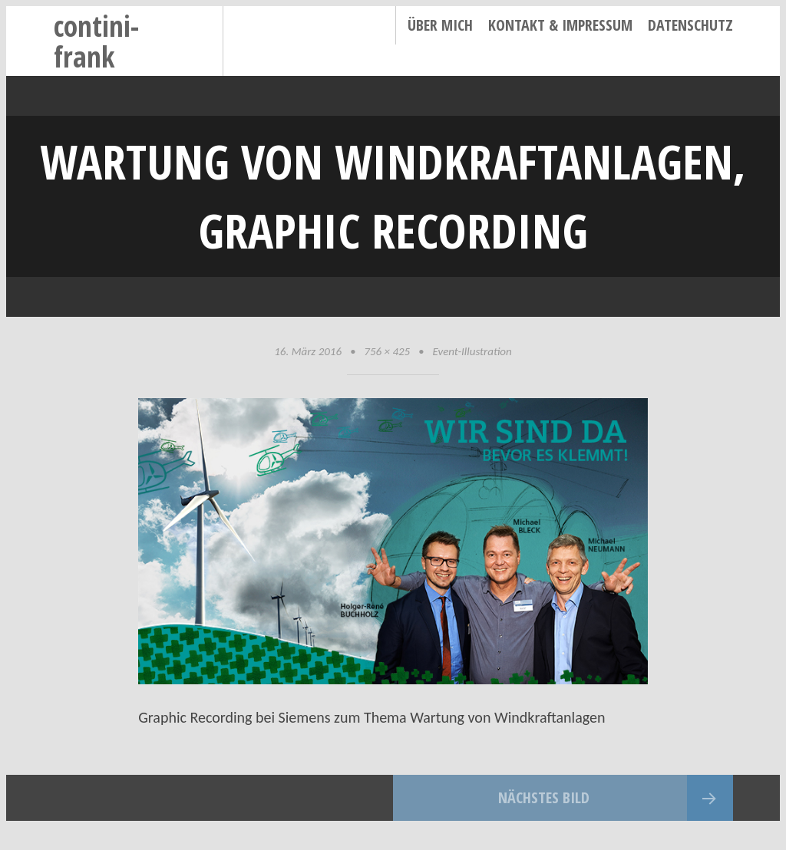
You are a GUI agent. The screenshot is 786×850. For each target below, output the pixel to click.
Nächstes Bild (544, 797)
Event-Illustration (471, 351)
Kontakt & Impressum (560, 25)
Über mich (440, 25)
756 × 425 (387, 351)
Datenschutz (690, 25)
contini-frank (96, 41)
